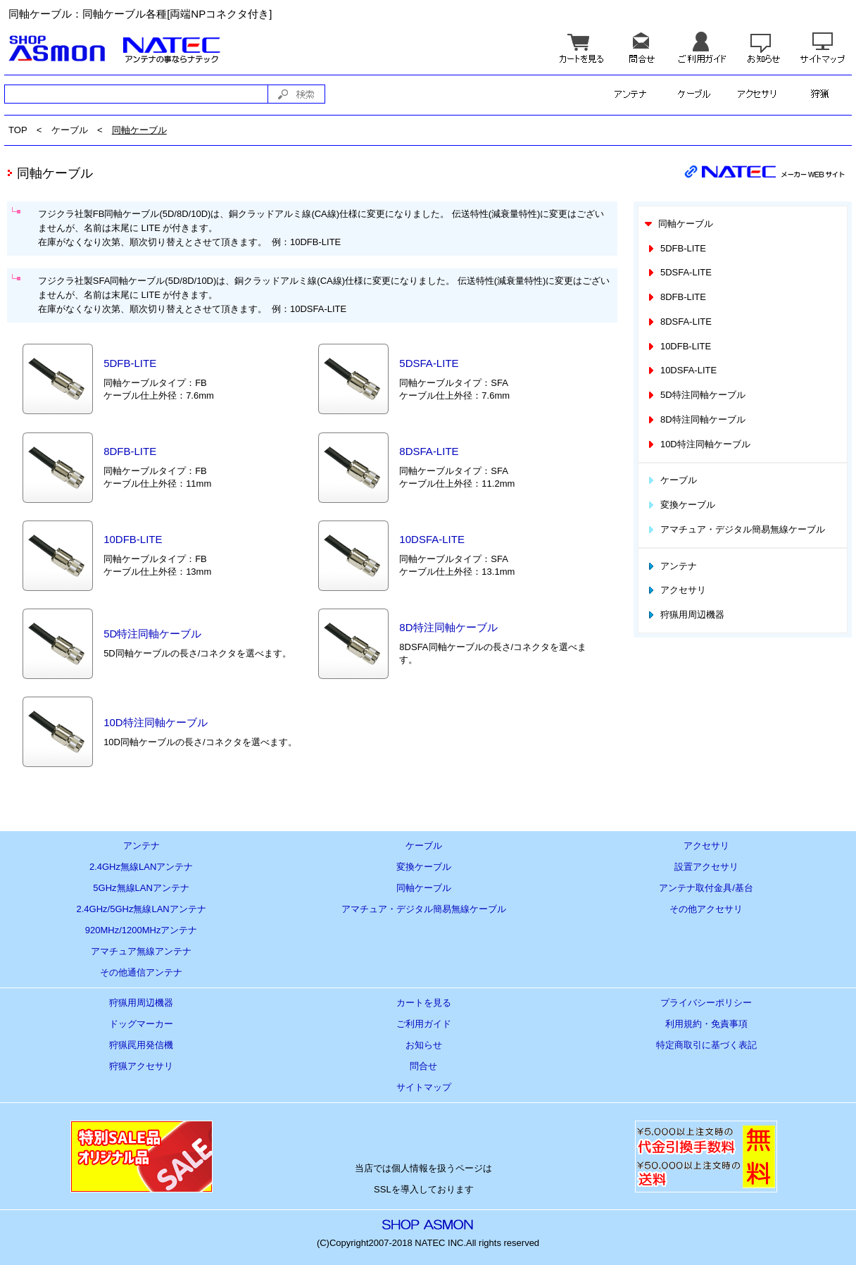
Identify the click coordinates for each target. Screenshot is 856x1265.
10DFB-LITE (132, 539)
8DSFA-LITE (428, 451)
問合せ (423, 1066)
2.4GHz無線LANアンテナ (141, 866)
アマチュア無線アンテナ (141, 951)
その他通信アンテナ (141, 972)
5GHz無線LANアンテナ (141, 888)
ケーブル (69, 130)
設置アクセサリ (706, 866)
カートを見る (423, 1002)
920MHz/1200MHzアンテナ (141, 930)
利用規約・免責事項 (706, 1023)
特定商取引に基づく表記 (706, 1045)
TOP (17, 130)
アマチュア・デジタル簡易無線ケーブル (735, 529)
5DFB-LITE (129, 363)
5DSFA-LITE (428, 363)
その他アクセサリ (706, 909)
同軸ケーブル (139, 130)
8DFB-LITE (129, 451)
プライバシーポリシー (706, 1002)
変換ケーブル (680, 504)
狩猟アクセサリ (141, 1066)
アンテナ (671, 566)
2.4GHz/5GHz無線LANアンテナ (141, 909)
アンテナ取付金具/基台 (706, 888)
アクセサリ (676, 590)
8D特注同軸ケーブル (448, 627)
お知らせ (423, 1045)
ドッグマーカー (141, 1023)
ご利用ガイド (423, 1023)
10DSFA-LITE (432, 539)
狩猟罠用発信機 (141, 1045)
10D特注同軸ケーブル (155, 722)
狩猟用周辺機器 (685, 614)
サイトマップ (423, 1087)
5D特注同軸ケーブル (152, 634)
